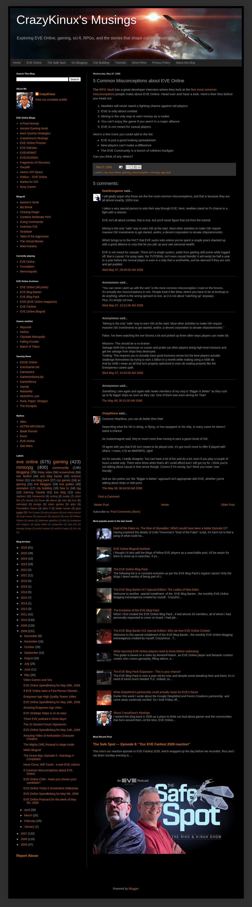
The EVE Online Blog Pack (130, 569)
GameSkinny (28, 381)
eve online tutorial (72, 512)
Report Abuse (27, 855)
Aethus (24, 331)
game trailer (41, 524)
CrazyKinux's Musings (76, 20)
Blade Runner (29, 431)
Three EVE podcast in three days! (45, 718)
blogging (22, 472)
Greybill (25, 167)
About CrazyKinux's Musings (131, 712)
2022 (24, 569)
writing (53, 496)
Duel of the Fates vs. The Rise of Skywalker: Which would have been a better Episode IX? (170, 528)
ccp (106, 172)
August (29, 658)
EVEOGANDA (29, 157)
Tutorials (120, 62)
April (27, 809)
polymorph (41, 516)
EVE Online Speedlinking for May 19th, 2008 (52, 702)
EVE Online (34, 62)
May (27, 675)
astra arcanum (51, 512)
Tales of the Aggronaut (34, 236)
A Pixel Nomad (29, 123)
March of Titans (30, 346)
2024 (24, 558)
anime (31, 520)
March (28, 815)
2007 (24, 833)
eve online (115, 172)
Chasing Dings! (29, 212)
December (31, 636)
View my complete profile (51, 99)
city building (44, 488)
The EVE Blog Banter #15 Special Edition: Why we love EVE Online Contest (161, 630)
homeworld (38, 496)
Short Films (139, 62)
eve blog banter (51, 476)
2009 (24, 625)
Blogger (133, 888)
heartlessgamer (112, 190)
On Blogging (79, 62)
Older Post (228, 504)
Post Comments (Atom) (125, 511)
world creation (43, 528)
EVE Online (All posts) (34, 287)
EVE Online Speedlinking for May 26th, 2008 (52, 685)
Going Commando (31, 221)
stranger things (24, 528)
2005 (24, 844)
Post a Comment (108, 496)
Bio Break (26, 207)
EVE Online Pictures (33, 142)
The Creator (34, 512)
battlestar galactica (48, 520)
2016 (24, 592)
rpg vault (166, 172)
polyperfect (57, 524)
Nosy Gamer (28, 186)
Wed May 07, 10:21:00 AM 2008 (122, 305)
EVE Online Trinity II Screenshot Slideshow (51, 788)
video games (56, 504)
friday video (45, 472)
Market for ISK (29, 181)
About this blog (185, 62)
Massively (26, 391)
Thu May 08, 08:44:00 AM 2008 (122, 488)
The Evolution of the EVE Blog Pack (136, 610)
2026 (24, 547)
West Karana (28, 246)
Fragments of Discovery (35, 162)
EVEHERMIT (28, 152)
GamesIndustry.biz (32, 376)
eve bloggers (42, 484)
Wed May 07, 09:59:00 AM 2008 (122, 269)
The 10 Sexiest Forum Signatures (45, 724)
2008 (24, 631)
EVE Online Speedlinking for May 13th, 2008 (52, 729)
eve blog (60, 492)
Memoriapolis (28, 271)
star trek (72, 524)
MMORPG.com (29, 396)
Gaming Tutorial (34, 492)
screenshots (67, 472)
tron (74, 500)
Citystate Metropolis (32, 336)
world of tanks (62, 528)
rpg (79, 488)
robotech (55, 516)
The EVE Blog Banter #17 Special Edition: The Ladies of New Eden (156, 589)
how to (64, 488)
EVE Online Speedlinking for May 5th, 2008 (51, 793)
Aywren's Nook (29, 202)
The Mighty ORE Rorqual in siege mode (49, 744)
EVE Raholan (28, 147)
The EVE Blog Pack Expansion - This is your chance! (147, 671)
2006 (24, 839)
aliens (53, 500)
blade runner (63, 508)
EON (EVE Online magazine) (38, 301)
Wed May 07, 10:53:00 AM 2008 (122, 373)
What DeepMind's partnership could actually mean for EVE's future (155, 692)
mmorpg (154, 172)
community (60, 468)
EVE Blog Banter (30, 292)
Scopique (26, 231)
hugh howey (26, 516)
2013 (24, 608)
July (27, 663)
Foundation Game (26, 508)
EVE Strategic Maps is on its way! (45, 713)
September (31, 652)
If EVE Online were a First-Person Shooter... (52, 690)
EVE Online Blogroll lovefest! (131, 548)
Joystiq (24, 386)
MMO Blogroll (32, 750)
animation (22, 488)
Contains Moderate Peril (35, 217)
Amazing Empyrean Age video (43, 707)
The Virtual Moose (31, 241)
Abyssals (25, 327)
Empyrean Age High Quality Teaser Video (50, 696)
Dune (23, 436)
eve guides (66, 484)
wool (66, 516)
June (27, 669)
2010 (24, 619)
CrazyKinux (110, 413)
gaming (126, 172)
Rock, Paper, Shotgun (34, 401)
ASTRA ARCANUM (32, 426)
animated (21, 504)
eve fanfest (23, 476)
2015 (24, 597)
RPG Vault (106, 89)
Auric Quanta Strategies (35, 133)
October (29, 647)
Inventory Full (28, 226)
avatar (66, 496)
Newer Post (101, 504)
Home (17, 62)
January (29, 826)
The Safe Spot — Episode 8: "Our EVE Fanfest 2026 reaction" (141, 744)
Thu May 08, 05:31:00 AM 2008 (122, 400)
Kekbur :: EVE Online (33, 177)
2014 (24, 603)
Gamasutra (27, 371)
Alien (23, 421)
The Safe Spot (56, 62)
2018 (24, 586)
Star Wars (26, 446)
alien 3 (46, 508)
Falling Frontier (29, 341)
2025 (24, 553)
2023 (24, 564)
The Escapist (28, 406)
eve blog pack (40, 480)
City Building (101, 62)
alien (73, 504)
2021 (24, 575)
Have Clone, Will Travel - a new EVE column (52, 764)
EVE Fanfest (28, 306)
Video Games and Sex (38, 679)
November (31, 641)
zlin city (77, 528)
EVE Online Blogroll (32, 311)
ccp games (63, 480)
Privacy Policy (161, 62)
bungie (37, 504)
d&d (64, 520)
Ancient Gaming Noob (34, 128)
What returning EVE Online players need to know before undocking (155, 651)
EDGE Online (28, 362)
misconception (140, 172)
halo (64, 500)
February (30, 821)
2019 (24, 580)
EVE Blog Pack (29, 296)
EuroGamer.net (29, 367)
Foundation (27, 266)
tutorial (29, 500)
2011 (24, 614)
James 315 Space (31, 172)
